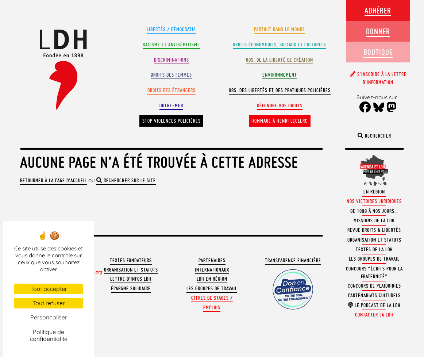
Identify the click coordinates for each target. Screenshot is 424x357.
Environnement (279, 75)
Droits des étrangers (171, 90)
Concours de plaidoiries (374, 286)
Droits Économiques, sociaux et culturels (279, 45)
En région (374, 192)
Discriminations (171, 60)
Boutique (378, 52)
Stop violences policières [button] (171, 121)
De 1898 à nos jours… (374, 211)
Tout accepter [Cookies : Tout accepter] (48, 288)
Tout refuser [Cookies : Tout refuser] (48, 303)
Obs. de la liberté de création (279, 60)
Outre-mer (171, 106)
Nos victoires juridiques (374, 201)
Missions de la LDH (374, 221)
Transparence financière (293, 260)
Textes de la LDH (374, 249)
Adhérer (378, 10)
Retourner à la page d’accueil (53, 180)
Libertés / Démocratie (171, 29)
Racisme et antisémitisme (171, 45)
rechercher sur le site (126, 180)
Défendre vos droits (279, 106)
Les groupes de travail (211, 288)
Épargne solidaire (131, 288)
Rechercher (374, 136)
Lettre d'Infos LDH (130, 279)
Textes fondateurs (131, 260)
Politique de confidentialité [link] (49, 335)
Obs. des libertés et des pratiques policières (280, 90)
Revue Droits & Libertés (374, 230)
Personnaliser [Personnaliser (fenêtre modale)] (48, 317)
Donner (378, 31)
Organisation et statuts (131, 270)
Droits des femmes (171, 75)
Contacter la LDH (374, 315)
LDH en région (212, 279)
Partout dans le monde (279, 29)
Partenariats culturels (374, 295)
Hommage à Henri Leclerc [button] (279, 121)
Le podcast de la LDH (374, 305)
